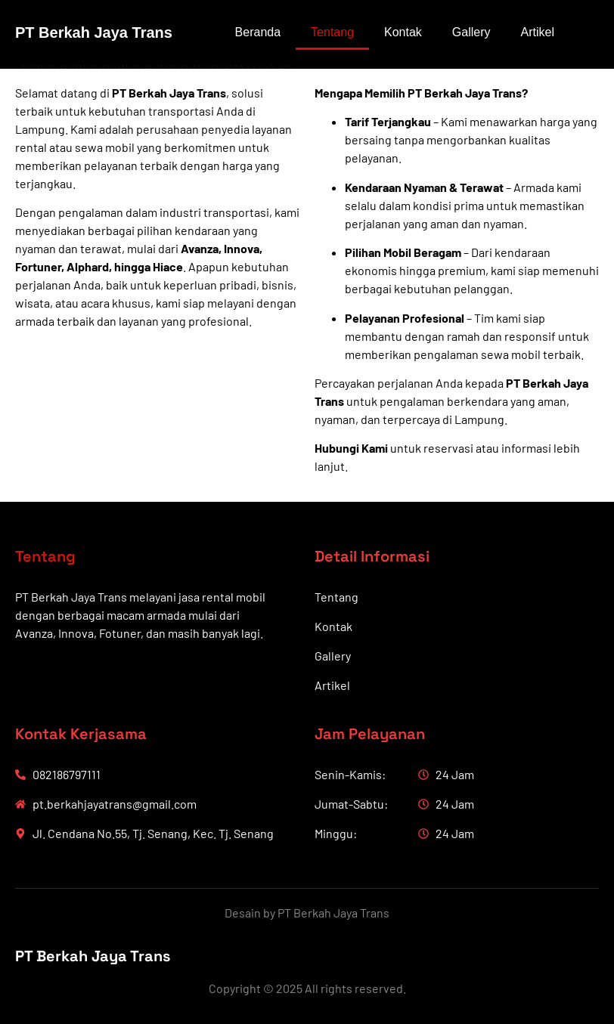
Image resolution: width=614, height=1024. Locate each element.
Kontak (403, 32)
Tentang (332, 32)
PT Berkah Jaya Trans (93, 32)
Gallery (471, 32)
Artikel (537, 32)
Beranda (258, 32)
